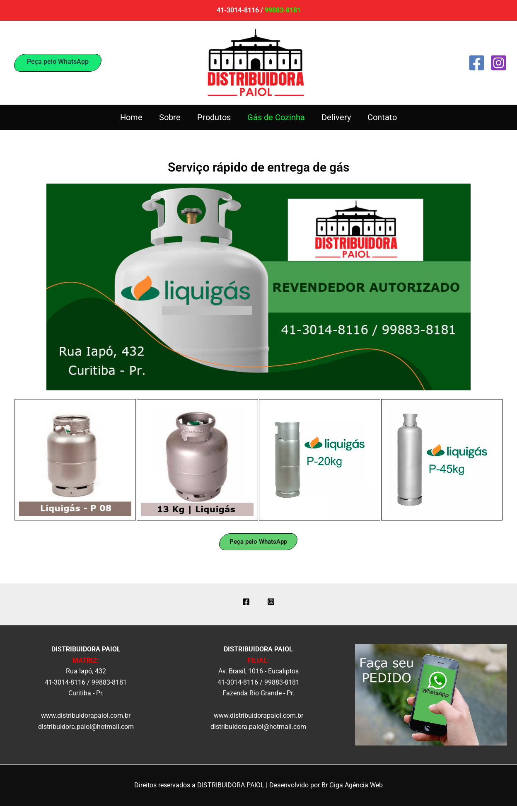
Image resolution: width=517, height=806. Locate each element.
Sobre (170, 117)
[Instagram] (498, 62)
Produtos (214, 117)
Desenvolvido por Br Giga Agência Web (326, 785)
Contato (382, 117)
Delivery (336, 117)
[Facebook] (476, 62)
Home (131, 117)
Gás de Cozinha (276, 117)
